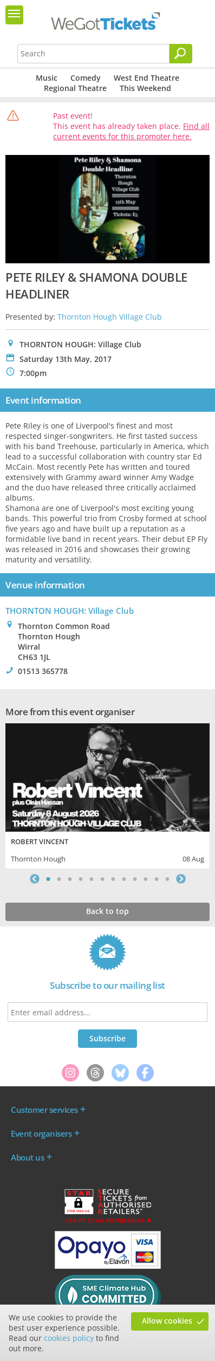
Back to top (107, 911)
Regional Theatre (75, 88)
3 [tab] (70, 878)
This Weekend (145, 88)
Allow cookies (167, 1320)
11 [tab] (156, 878)
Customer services (44, 1109)
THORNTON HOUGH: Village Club (69, 610)
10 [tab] (145, 878)
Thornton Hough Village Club (109, 317)
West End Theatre (146, 78)
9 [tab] (135, 878)
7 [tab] (113, 878)
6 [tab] (102, 878)
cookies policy (69, 1338)
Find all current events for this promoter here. (131, 131)
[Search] (181, 53)
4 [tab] (80, 878)
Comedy (85, 78)
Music (46, 78)
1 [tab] (48, 878)
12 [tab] (167, 878)
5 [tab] (91, 878)
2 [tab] (59, 878)
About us (27, 1157)
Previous (34, 878)
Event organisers (41, 1133)
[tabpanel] (107, 795)
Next (180, 878)
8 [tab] (124, 878)
